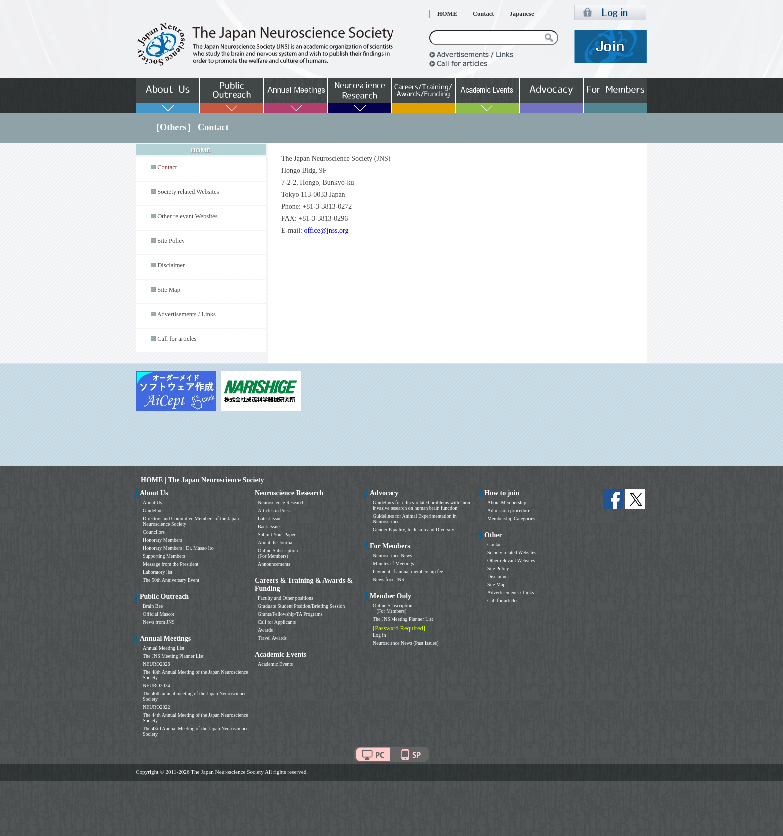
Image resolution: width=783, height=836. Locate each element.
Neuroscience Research (281, 502)
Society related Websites (188, 191)
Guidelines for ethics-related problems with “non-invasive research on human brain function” (422, 505)
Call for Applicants (277, 622)
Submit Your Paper (277, 534)
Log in (379, 635)
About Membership (506, 502)
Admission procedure (508, 510)
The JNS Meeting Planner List (173, 656)
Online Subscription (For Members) (278, 553)
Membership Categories (511, 518)
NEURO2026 (156, 664)
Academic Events (275, 664)
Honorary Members (162, 540)
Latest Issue (270, 518)
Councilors (154, 532)
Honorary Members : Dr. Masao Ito (178, 548)
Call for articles (176, 338)
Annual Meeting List (163, 648)
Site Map (168, 289)
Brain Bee (153, 606)
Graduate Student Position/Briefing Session (301, 606)
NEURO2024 (156, 685)
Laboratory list (157, 572)
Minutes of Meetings (393, 563)
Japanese (522, 13)
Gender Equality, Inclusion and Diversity (413, 529)
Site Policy (171, 240)
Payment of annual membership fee (408, 571)
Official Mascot (158, 614)
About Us (152, 502)
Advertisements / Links (186, 314)
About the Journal (276, 542)
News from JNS (159, 622)
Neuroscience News (392, 555)
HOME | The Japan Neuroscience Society (202, 480)
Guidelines (153, 510)
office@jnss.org (327, 230)
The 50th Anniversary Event (171, 580)
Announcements (274, 564)
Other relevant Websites (187, 216)
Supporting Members (164, 556)
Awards (265, 630)
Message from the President (170, 564)
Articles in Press (274, 510)
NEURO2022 (156, 707)
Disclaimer (171, 265)
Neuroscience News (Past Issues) (405, 643)
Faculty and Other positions (285, 598)
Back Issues (270, 526)
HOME (447, 13)
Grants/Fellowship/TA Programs (290, 614)
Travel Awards (272, 638)
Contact (483, 13)
